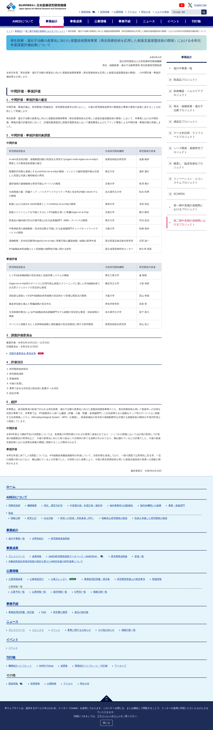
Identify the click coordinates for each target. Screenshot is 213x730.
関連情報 (157, 579)
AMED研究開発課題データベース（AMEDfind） (76, 556)
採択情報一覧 (60, 591)
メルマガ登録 (162, 12)
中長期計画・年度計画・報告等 (86, 505)
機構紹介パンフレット (20, 665)
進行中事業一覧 (17, 538)
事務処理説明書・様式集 (97, 579)
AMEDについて (16, 497)
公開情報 (118, 12)
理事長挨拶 (14, 505)
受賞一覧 (139, 556)
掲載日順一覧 (100, 591)
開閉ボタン (170, 80)
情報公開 (15, 518)
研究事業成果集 (119, 556)
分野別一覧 (80, 591)
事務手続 (12, 603)
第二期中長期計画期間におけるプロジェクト (45, 31)
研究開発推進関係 (60, 538)
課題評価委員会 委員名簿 (26, 353)
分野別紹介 (38, 538)
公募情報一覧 (39, 591)
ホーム (10, 486)
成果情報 (36, 556)
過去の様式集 (81, 612)
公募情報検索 (16, 579)
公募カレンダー (63, 579)
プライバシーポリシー (109, 716)
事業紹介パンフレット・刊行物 (91, 665)
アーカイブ (120, 665)
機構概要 (32, 505)
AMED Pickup (46, 665)
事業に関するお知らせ (79, 630)
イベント (55, 630)
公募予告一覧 (18, 591)
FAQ (43, 612)
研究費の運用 (60, 612)
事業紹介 (19, 31)
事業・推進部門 (176, 505)
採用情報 (105, 12)
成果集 (64, 665)
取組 (11, 513)
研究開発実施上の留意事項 (131, 579)
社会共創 (48, 518)
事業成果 (12, 548)
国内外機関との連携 (150, 505)
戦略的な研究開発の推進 (114, 518)
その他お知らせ (106, 630)
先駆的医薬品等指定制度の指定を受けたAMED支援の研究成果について (46, 561)
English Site (200, 5)
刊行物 (10, 657)
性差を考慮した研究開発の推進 (151, 518)
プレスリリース (17, 556)
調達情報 (88, 12)
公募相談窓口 (37, 579)
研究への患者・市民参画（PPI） (77, 518)
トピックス (38, 630)
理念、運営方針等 (53, 505)
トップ (9, 31)
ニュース (12, 621)
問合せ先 (146, 12)
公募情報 (12, 571)
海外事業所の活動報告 (121, 505)
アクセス (132, 12)
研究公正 (32, 518)
